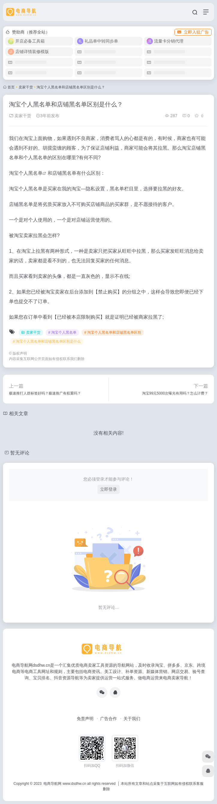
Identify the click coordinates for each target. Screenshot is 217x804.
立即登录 (108, 489)
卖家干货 (26, 87)
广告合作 (108, 718)
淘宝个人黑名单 (26, 173)
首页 (11, 87)
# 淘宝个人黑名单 (62, 332)
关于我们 (131, 718)
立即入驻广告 (193, 32)
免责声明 (85, 718)
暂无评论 (19, 452)
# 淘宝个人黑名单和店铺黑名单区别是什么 (47, 341)
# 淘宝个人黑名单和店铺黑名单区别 (112, 332)
